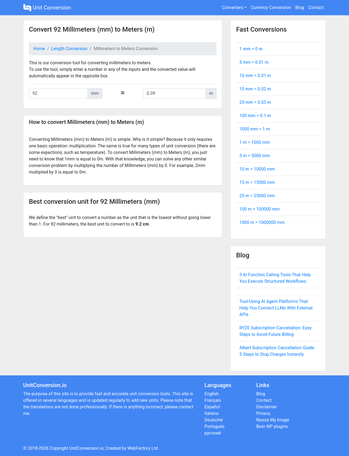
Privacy (263, 413)
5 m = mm (254, 155)
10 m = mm (257, 169)
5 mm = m (254, 62)
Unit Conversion (47, 8)
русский (212, 433)
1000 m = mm (262, 222)
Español (212, 406)
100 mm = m (255, 115)
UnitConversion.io (86, 448)
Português (214, 426)
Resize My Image (272, 419)
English (211, 393)
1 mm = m (251, 48)
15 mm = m (255, 89)
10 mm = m (255, 75)
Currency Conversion (271, 7)
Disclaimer (266, 406)
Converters (232, 7)
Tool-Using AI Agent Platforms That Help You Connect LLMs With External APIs (275, 308)
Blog (299, 7)
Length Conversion (69, 48)
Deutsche (213, 419)
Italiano (211, 413)
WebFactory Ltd (142, 448)
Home (39, 48)
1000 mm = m (254, 129)
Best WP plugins (272, 426)
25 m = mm (257, 195)
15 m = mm (257, 182)
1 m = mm (254, 142)
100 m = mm (259, 209)
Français (212, 400)
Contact (316, 7)
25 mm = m (255, 102)
